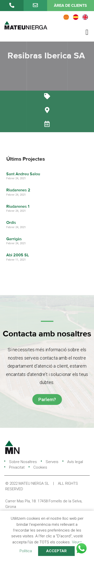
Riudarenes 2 (18, 190)
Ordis (11, 223)
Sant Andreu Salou (23, 174)
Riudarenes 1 (17, 207)
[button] (87, 32)
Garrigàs (14, 239)
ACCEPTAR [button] (56, 551)
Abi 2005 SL (17, 255)
